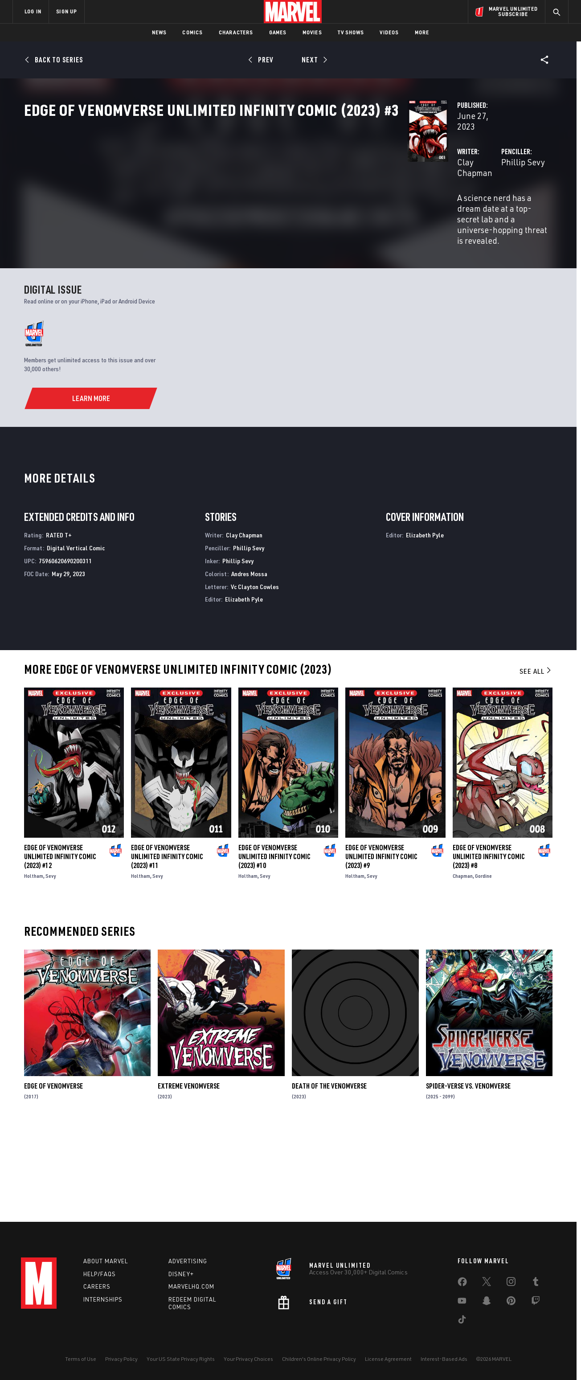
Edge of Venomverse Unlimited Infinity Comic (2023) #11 (167, 947)
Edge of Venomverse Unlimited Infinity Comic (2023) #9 (381, 947)
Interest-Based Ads (444, 1358)
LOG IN (33, 11)
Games (277, 32)
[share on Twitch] (535, 1302)
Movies (312, 32)
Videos (389, 32)
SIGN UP (66, 11)
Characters (236, 32)
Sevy (50, 966)
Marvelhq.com (191, 1286)
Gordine (483, 966)
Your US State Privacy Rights (181, 1358)
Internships (103, 1299)
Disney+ (181, 1274)
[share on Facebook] (462, 1283)
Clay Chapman (215, 210)
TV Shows (351, 32)
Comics (192, 32)
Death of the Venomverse (329, 1176)
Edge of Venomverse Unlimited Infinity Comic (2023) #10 (274, 947)
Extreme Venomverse (189, 1176)
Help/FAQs (99, 1274)
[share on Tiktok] (462, 1321)
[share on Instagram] (511, 1283)
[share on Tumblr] (535, 1283)
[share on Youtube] (462, 1302)
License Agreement (388, 1358)
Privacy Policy (121, 1358)
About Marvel (105, 1261)
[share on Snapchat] (486, 1302)
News (159, 32)
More (422, 32)
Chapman (463, 966)
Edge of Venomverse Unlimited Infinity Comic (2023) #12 (60, 947)
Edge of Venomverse (53, 1176)
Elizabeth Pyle (244, 690)
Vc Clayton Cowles (255, 677)
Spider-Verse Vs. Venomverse (468, 1176)
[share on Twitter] (486, 1283)
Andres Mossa (249, 664)
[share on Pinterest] (511, 1302)
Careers (96, 1286)
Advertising (187, 1261)
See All (536, 762)
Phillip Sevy (389, 210)
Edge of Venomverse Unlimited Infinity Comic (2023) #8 (489, 947)
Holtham (33, 966)
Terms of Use (80, 1358)
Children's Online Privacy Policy (319, 1358)
